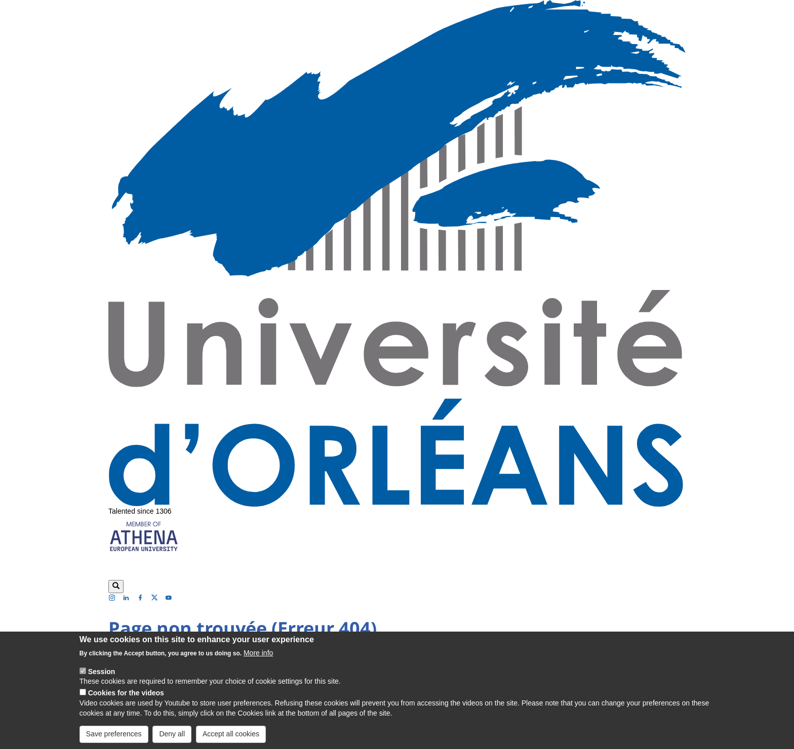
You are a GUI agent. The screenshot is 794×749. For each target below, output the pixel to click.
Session (101, 680)
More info (258, 661)
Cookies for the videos (126, 702)
